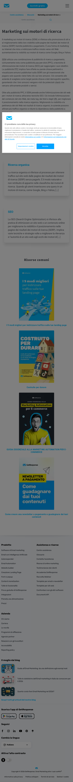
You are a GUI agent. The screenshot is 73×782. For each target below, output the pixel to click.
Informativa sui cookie (33, 137)
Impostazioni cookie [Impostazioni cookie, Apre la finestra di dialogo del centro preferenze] (26, 146)
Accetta (45, 146)
